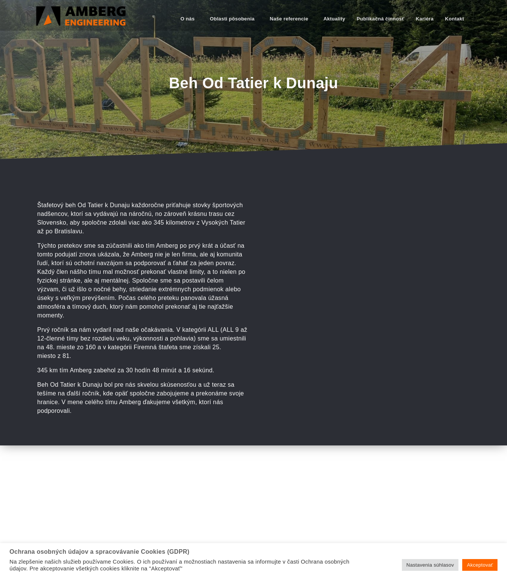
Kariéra (425, 19)
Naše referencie (289, 19)
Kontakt (454, 19)
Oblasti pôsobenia (232, 19)
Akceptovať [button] (480, 565)
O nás (187, 19)
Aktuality (334, 19)
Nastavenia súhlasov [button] (430, 565)
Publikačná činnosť (381, 19)
